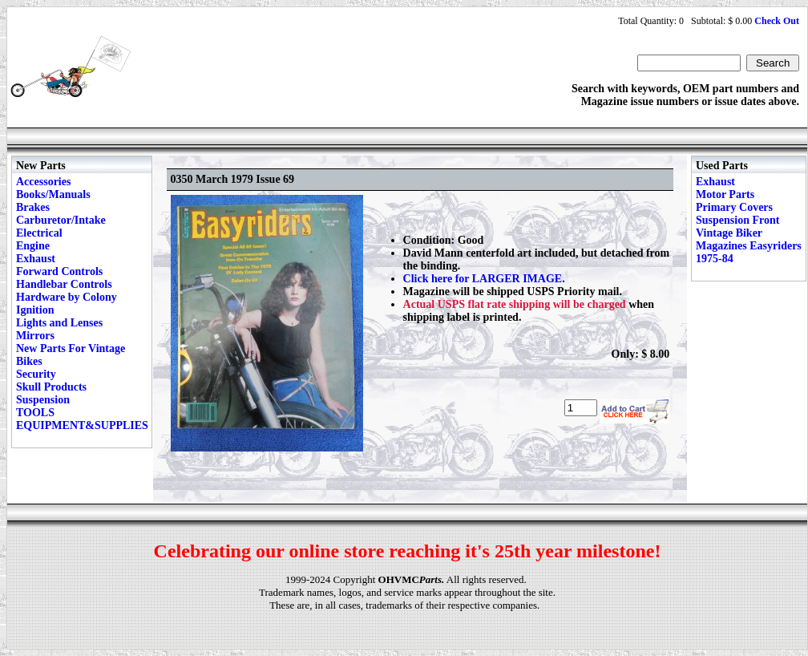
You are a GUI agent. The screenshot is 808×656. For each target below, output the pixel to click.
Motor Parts (725, 194)
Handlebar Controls (64, 284)
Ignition (35, 310)
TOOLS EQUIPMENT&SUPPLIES (82, 419)
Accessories (43, 182)
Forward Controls (59, 271)
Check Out (776, 20)
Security (36, 374)
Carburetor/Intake (61, 220)
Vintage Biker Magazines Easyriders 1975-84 (749, 246)
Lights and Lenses (59, 323)
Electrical (39, 233)
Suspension (43, 400)
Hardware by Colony (66, 297)
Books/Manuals (53, 194)
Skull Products (51, 387)
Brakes (33, 207)
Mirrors (35, 336)
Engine (33, 246)
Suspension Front (737, 220)
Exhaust (35, 259)
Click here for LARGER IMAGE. (484, 279)
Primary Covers (734, 207)
